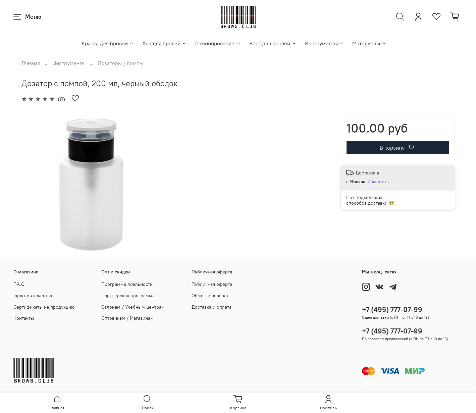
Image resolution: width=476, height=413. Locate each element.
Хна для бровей (164, 43)
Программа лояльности (127, 284)
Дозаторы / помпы (120, 63)
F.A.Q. (19, 284)
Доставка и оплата (211, 307)
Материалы (369, 43)
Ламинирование (218, 43)
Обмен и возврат (210, 296)
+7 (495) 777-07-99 (392, 309)
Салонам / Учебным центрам (133, 307)
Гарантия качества (32, 296)
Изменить (378, 181)
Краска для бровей (108, 43)
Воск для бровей (273, 43)
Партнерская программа (128, 296)
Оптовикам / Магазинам (127, 318)
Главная (31, 63)
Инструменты (324, 43)
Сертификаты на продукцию (43, 307)
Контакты (23, 318)
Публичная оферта (212, 284)
